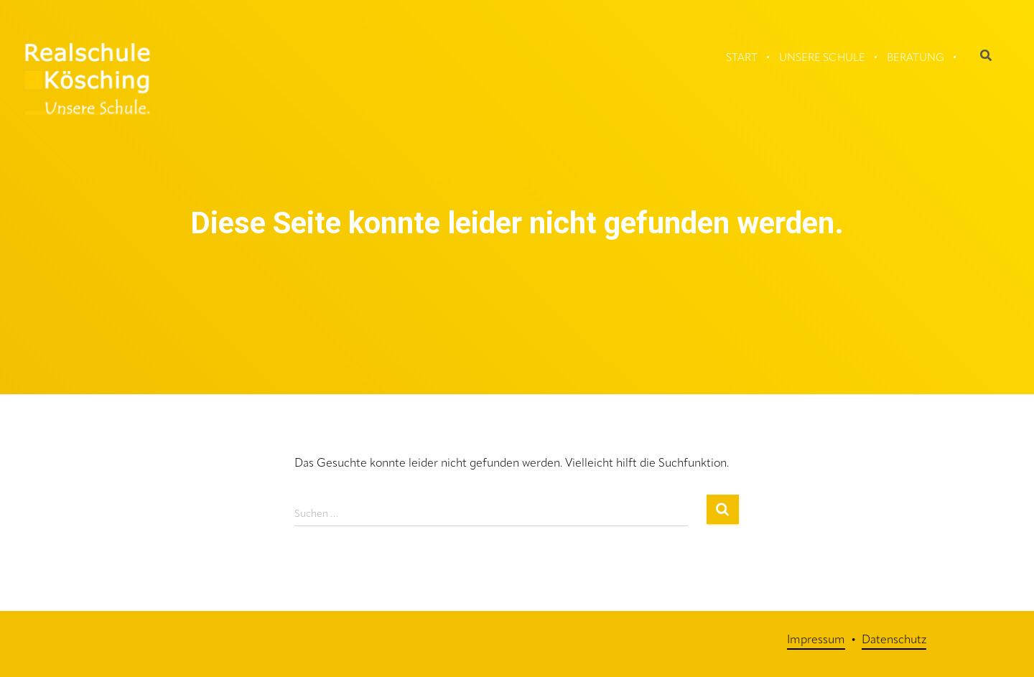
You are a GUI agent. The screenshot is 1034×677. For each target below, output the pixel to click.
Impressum (816, 640)
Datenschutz (894, 640)
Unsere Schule (822, 58)
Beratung (915, 58)
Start (742, 58)
